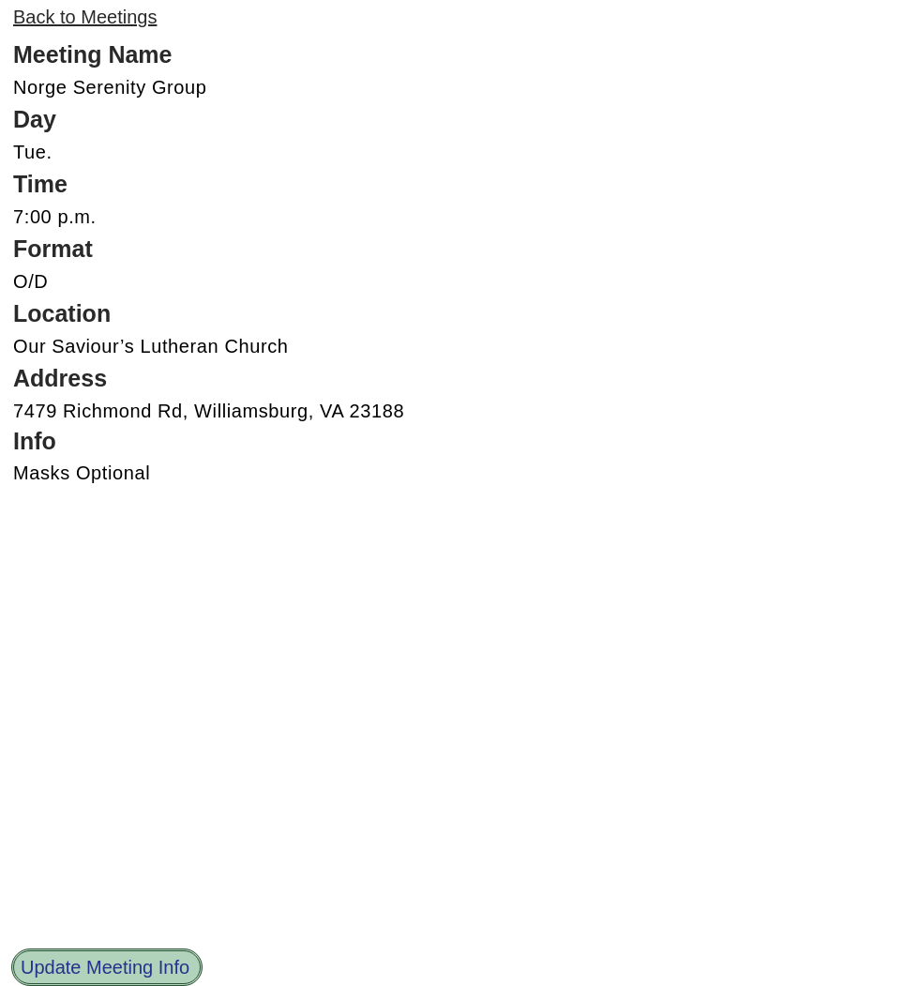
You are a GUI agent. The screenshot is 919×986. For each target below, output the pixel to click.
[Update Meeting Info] (107, 967)
